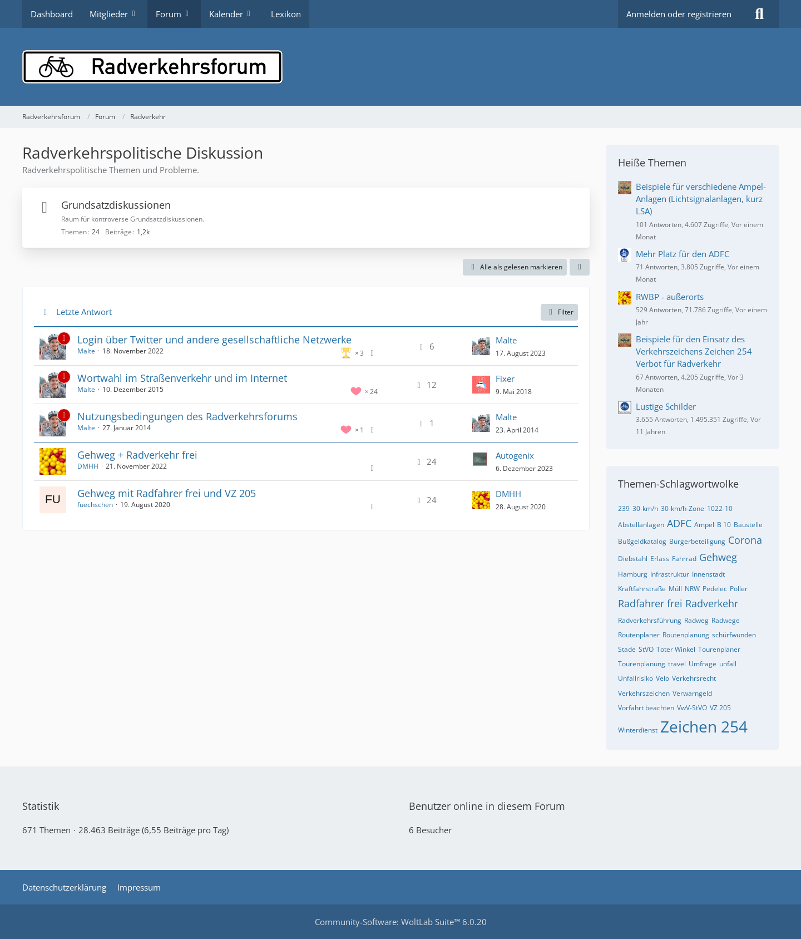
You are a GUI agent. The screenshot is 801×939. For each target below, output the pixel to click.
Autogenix (515, 455)
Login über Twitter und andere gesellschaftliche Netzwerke (214, 339)
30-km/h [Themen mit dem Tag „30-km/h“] (645, 508)
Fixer (505, 378)
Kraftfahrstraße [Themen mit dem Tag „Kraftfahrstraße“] (642, 588)
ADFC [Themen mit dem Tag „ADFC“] (679, 523)
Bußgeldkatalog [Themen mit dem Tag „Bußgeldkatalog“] (642, 541)
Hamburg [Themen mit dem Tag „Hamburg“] (632, 574)
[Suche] (759, 14)
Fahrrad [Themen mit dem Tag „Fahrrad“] (684, 558)
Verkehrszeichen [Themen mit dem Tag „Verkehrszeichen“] (644, 693)
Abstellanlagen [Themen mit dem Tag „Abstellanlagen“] (641, 524)
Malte (86, 351)
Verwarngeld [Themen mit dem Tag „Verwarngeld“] (692, 693)
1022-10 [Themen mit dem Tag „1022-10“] (720, 508)
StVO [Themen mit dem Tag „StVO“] (646, 649)
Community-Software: (401, 921)
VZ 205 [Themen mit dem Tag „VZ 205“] (720, 707)
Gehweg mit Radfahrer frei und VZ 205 (166, 493)
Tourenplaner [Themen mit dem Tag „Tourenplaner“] (719, 649)
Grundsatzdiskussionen (116, 205)
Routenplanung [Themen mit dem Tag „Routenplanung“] (685, 635)
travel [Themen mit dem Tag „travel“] (677, 663)
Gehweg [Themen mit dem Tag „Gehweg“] (718, 557)
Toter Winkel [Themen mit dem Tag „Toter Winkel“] (675, 649)
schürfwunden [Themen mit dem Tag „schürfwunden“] (734, 635)
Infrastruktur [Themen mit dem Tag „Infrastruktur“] (669, 574)
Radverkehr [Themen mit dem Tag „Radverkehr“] (711, 603)
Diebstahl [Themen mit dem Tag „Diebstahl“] (632, 558)
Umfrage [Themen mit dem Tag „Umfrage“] (702, 663)
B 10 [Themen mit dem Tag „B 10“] (724, 524)
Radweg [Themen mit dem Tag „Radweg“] (696, 620)
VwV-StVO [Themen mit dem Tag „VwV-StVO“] (692, 707)
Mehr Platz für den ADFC (682, 253)
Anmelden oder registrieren (678, 13)
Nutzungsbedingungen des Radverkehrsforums (187, 416)
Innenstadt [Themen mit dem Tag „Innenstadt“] (708, 574)
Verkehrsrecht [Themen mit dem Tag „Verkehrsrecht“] (694, 678)
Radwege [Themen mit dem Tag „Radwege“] (725, 620)
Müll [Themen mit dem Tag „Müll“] (675, 588)
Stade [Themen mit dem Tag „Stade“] (627, 649)
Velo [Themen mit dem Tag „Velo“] (662, 678)
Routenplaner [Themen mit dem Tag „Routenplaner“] (639, 635)
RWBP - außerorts (670, 296)
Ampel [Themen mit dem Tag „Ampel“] (704, 524)
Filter (559, 312)
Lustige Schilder (666, 406)
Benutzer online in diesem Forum (487, 806)
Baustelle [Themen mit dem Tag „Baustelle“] (748, 524)
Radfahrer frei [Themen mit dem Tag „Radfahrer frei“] (650, 603)
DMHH (87, 466)
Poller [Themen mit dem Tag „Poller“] (739, 588)
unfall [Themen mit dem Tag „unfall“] (727, 663)
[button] (580, 267)
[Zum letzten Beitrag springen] (481, 346)
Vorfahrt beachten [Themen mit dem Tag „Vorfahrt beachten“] (646, 707)
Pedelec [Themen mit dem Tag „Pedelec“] (715, 588)
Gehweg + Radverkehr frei (137, 454)
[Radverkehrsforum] (400, 67)
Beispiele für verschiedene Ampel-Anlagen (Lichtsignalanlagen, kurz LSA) (701, 199)
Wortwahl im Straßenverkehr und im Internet (182, 378)
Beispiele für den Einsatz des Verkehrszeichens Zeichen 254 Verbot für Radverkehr (694, 351)
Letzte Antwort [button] (84, 311)
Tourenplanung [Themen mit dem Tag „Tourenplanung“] (641, 663)
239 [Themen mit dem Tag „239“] (624, 508)
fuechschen (95, 504)
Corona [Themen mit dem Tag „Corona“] (745, 540)
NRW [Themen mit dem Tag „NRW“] (692, 588)
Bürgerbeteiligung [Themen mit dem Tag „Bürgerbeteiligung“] (697, 541)
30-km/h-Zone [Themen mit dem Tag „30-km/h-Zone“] (682, 508)
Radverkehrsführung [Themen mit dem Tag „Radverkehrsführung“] (649, 620)
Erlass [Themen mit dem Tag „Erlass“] (659, 558)
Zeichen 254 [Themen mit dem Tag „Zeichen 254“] (704, 726)
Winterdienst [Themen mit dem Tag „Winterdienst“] (637, 730)
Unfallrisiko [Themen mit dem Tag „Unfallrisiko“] (635, 678)
